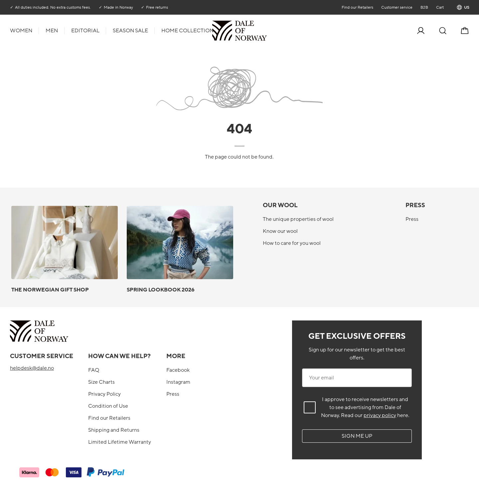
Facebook (178, 370)
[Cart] (465, 30)
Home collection (187, 30)
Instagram (178, 382)
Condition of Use (108, 406)
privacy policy (380, 415)
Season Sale (130, 30)
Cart (439, 7)
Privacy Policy (104, 394)
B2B (424, 7)
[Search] (443, 30)
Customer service (396, 7)
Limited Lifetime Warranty (119, 442)
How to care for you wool (292, 243)
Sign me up (357, 436)
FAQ (93, 370)
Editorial (85, 30)
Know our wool (280, 231)
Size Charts (101, 382)
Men (52, 30)
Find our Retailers (357, 7)
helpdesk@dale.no (32, 368)
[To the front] (266, 31)
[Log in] (421, 30)
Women (21, 30)
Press (411, 219)
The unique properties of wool (298, 219)
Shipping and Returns (113, 430)
